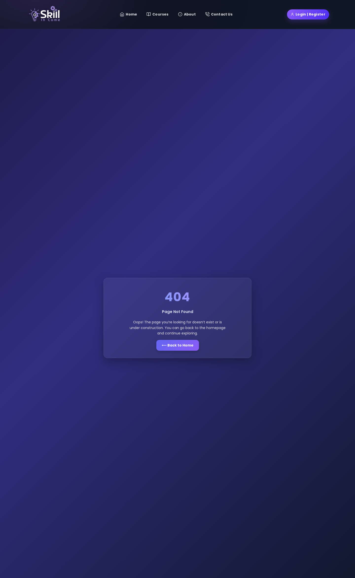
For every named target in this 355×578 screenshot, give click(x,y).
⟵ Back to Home (178, 345)
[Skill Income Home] (45, 14)
